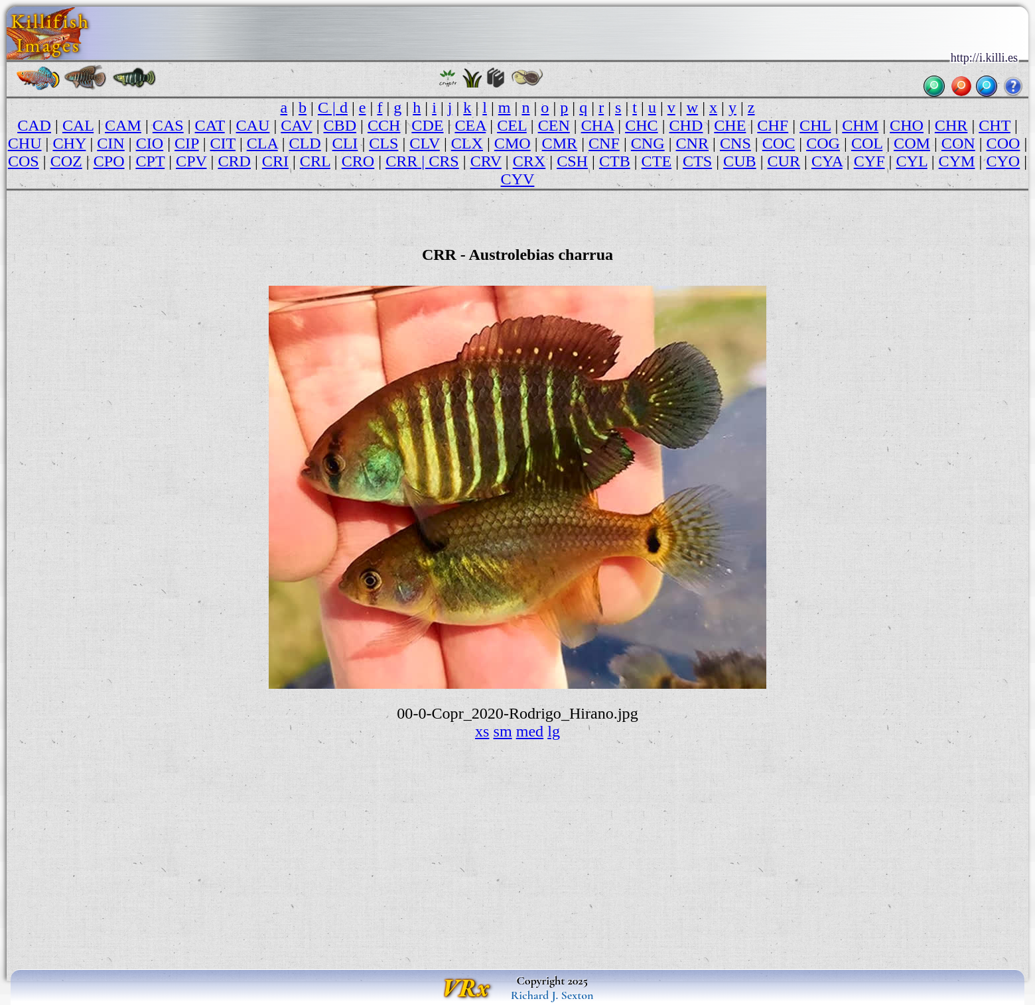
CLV (424, 143)
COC (778, 143)
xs (482, 731)
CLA (262, 143)
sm (503, 731)
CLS (383, 143)
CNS (735, 143)
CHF (772, 125)
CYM (957, 161)
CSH (572, 161)
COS (23, 161)
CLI (345, 143)
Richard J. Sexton (552, 995)
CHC (641, 125)
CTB (614, 161)
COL (866, 143)
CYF (869, 161)
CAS (168, 125)
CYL (911, 161)
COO (1003, 143)
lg (553, 731)
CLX (467, 143)
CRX (529, 161)
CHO (907, 125)
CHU (25, 143)
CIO (150, 143)
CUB (739, 161)
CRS (444, 161)
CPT (150, 161)
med (529, 731)
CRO (358, 161)
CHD (686, 125)
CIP (186, 143)
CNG (648, 143)
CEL (512, 125)
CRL (315, 161)
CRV (486, 161)
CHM (860, 125)
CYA (827, 161)
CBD (340, 125)
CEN (554, 125)
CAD (34, 125)
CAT (210, 125)
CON (958, 143)
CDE (427, 125)
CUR (784, 161)
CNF (604, 143)
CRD (234, 161)
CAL (78, 125)
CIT (223, 143)
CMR (560, 143)
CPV (191, 161)
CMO (512, 143)
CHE (730, 125)
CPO (109, 161)
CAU (253, 125)
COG (823, 143)
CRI (275, 161)
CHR (951, 125)
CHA (597, 125)
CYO (1003, 161)
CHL (815, 125)
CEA (470, 125)
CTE (657, 161)
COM (912, 143)
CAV (296, 125)
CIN (111, 143)
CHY (69, 143)
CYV (518, 179)
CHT (994, 125)
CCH (384, 125)
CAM (123, 125)
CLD (305, 143)
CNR (692, 143)
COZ (66, 161)
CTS (697, 161)
